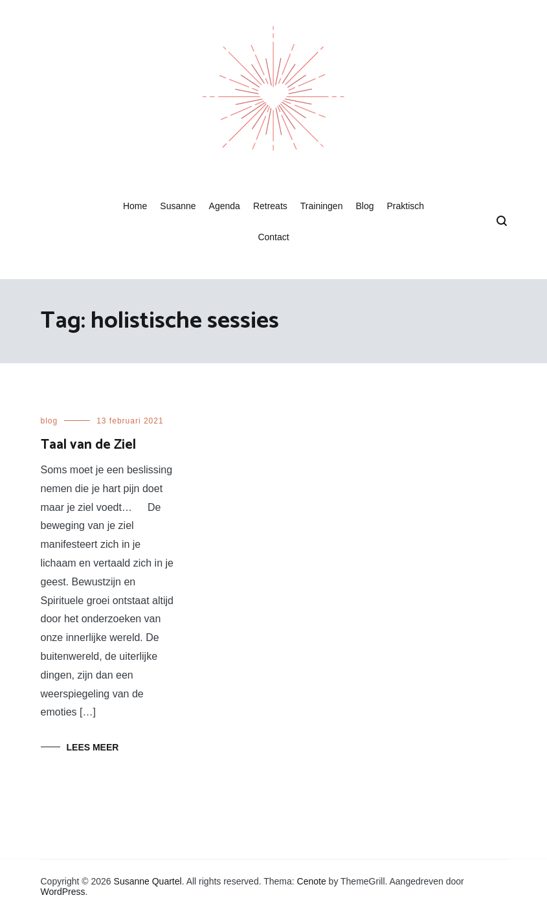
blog (49, 420)
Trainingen (321, 206)
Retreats (270, 206)
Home (135, 206)
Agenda (224, 206)
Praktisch (405, 206)
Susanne (177, 206)
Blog (364, 206)
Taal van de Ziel (88, 445)
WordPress (63, 891)
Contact (273, 237)
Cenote (311, 881)
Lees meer (93, 747)
